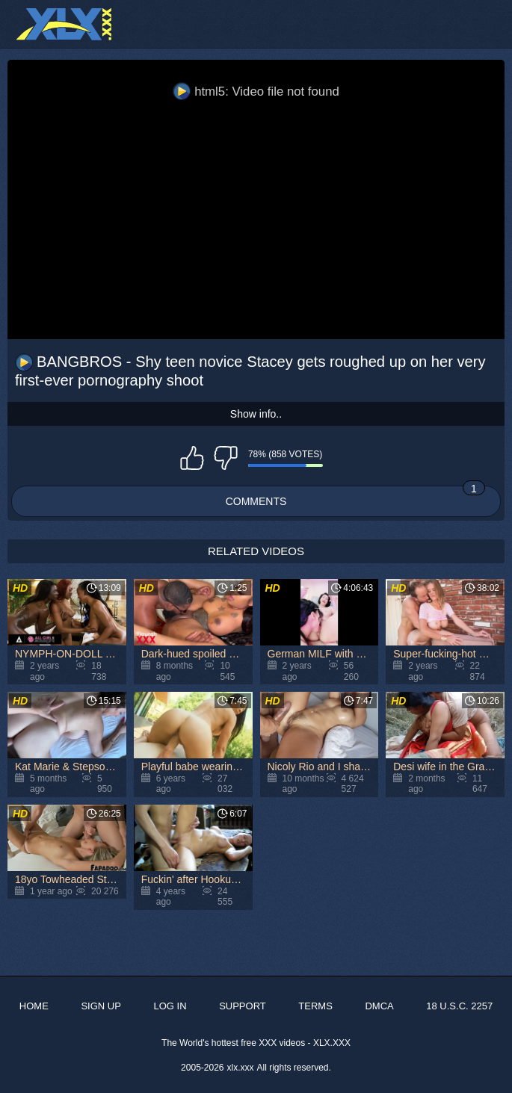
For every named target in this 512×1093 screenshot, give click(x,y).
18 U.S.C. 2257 (459, 1006)
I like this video (192, 458)
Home (34, 1006)
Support (242, 1006)
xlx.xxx (240, 1067)
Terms (315, 1006)
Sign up (100, 1006)
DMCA (379, 1006)
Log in (169, 1006)
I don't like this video (226, 458)
